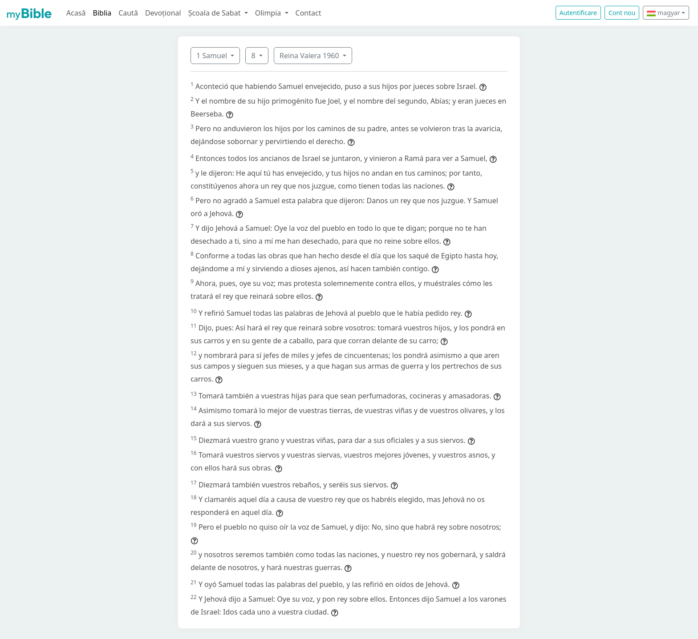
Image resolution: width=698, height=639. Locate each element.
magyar (663, 12)
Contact (308, 13)
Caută (128, 13)
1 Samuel (212, 55)
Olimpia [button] (269, 13)
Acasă (76, 13)
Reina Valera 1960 (310, 55)
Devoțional (163, 13)
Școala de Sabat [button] (215, 13)
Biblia (102, 13)
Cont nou (622, 12)
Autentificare (578, 12)
